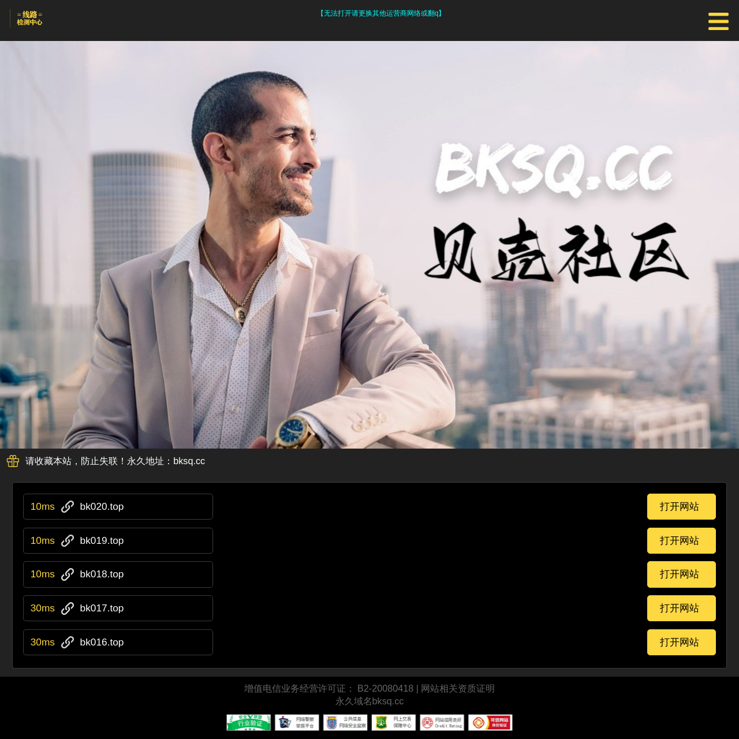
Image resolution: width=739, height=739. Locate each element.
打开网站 (679, 506)
